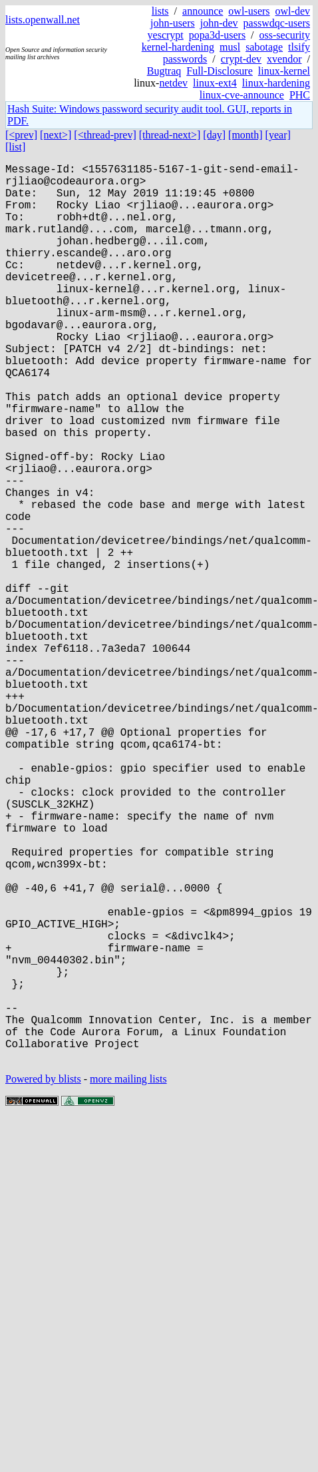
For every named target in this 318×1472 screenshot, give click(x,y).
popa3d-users (217, 35)
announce (202, 11)
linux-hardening (276, 83)
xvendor (284, 59)
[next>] (55, 134)
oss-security (284, 35)
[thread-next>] (170, 134)
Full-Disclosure (219, 71)
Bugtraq (164, 71)
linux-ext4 (215, 83)
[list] (15, 146)
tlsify (299, 47)
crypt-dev (241, 59)
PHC (299, 95)
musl (230, 47)
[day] (214, 134)
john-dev (219, 23)
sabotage (264, 47)
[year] (278, 134)
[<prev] (21, 134)
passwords (185, 59)
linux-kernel (284, 71)
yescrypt (166, 35)
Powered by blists (43, 1278)
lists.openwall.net (42, 19)
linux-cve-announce (242, 95)
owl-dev (292, 11)
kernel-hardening (178, 47)
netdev (173, 83)
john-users (172, 23)
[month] (245, 134)
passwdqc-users (276, 23)
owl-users (248, 11)
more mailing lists (128, 1278)
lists (160, 11)
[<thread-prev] (105, 134)
